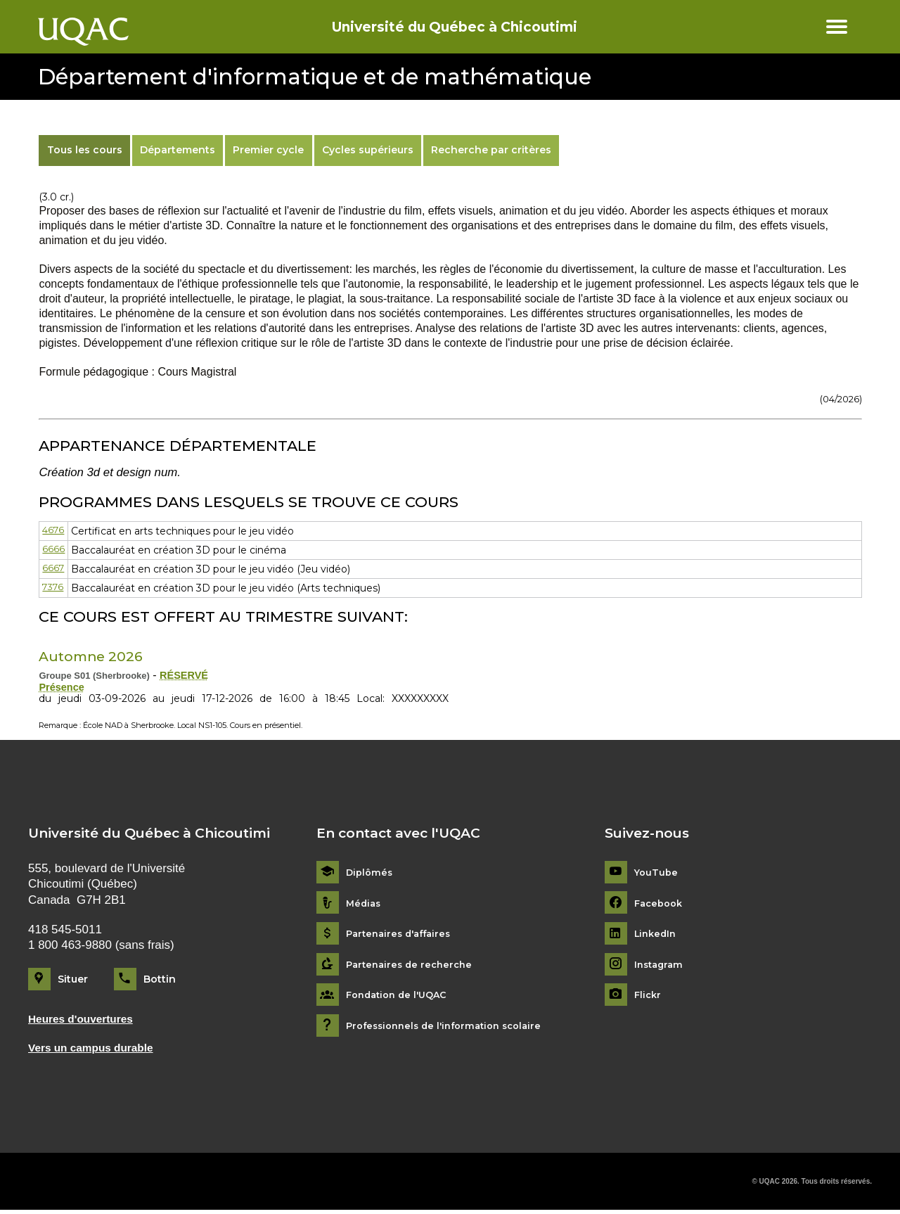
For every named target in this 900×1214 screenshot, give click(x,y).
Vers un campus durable (97, 1051)
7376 (54, 588)
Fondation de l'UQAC (401, 997)
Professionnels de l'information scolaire (451, 1027)
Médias (364, 905)
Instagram (660, 966)
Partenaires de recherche (413, 966)
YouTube (657, 874)
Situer (73, 980)
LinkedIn (657, 935)
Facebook (660, 905)
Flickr (648, 997)
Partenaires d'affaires (402, 935)
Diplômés (370, 874)
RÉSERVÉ (186, 675)
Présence (64, 688)
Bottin (159, 980)
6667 (53, 569)
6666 (53, 550)
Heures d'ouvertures (86, 1021)
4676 (54, 531)
